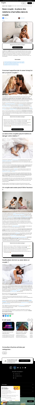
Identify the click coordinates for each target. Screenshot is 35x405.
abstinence (18, 233)
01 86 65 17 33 (17, 373)
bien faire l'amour (13, 291)
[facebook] (3, 316)
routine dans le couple (6, 106)
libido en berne (22, 305)
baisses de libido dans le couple (18, 214)
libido (14, 213)
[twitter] (8, 316)
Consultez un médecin (24, 360)
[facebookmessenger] (6, 316)
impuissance (10, 216)
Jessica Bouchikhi (6, 18)
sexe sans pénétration (16, 290)
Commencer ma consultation (17, 129)
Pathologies (4, 384)
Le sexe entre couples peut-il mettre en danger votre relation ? (14, 62)
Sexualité (9, 5)
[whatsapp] (10, 316)
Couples (4, 352)
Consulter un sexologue (17, 47)
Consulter (29, 3)
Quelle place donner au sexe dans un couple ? (11, 64)
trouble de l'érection (17, 216)
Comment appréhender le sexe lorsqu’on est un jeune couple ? (14, 61)
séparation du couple (6, 171)
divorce (13, 171)
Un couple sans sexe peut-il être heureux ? (11, 63)
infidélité (15, 168)
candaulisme (9, 160)
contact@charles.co (18, 375)
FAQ (15, 377)
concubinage (20, 104)
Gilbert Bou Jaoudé (22, 18)
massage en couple (13, 108)
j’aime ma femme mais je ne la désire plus (19, 237)
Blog (6, 5)
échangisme (4, 160)
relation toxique (13, 235)
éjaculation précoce (26, 216)
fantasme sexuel (15, 159)
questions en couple (24, 302)
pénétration (20, 289)
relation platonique (15, 226)
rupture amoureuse (6, 303)
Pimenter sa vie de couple (10, 103)
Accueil (3, 5)
